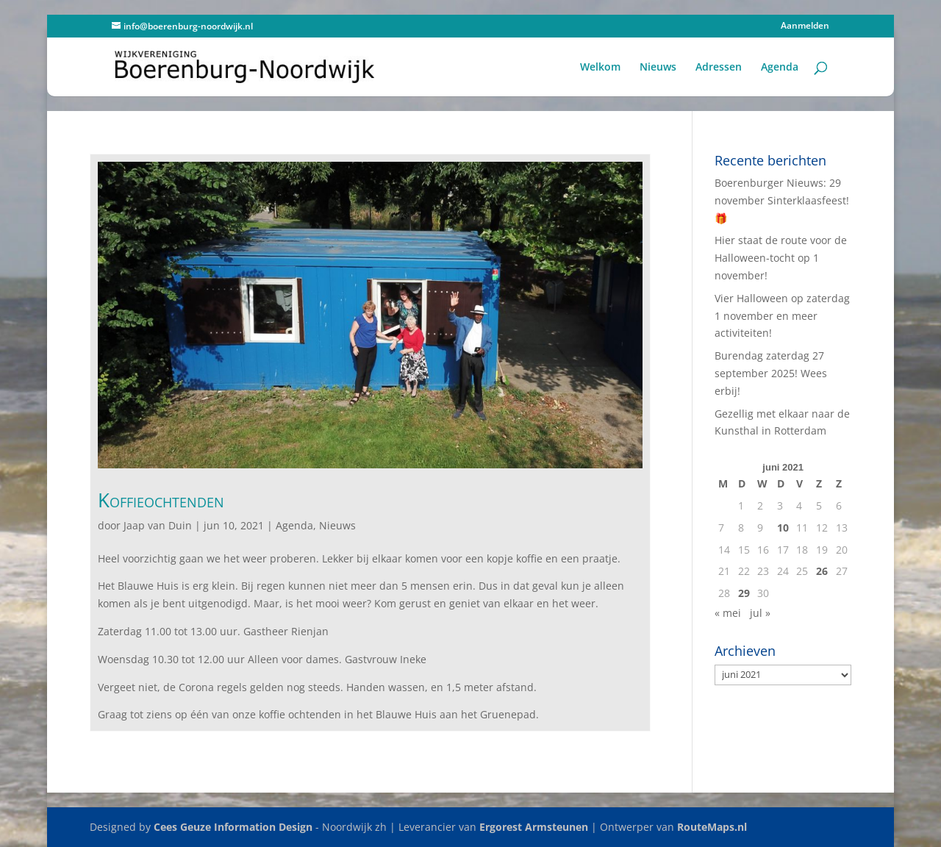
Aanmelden (805, 26)
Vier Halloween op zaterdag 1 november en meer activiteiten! (782, 315)
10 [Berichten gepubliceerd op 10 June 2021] (783, 528)
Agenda (779, 68)
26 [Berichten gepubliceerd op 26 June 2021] (822, 571)
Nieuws (658, 68)
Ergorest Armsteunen (533, 827)
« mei (728, 613)
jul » (760, 613)
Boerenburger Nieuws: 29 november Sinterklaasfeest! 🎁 (782, 200)
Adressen (718, 68)
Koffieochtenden (161, 500)
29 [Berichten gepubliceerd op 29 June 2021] (744, 593)
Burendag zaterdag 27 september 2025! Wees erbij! (771, 373)
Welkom (600, 68)
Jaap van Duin (158, 525)
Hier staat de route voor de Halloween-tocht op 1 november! (781, 257)
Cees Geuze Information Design (233, 827)
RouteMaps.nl (712, 827)
